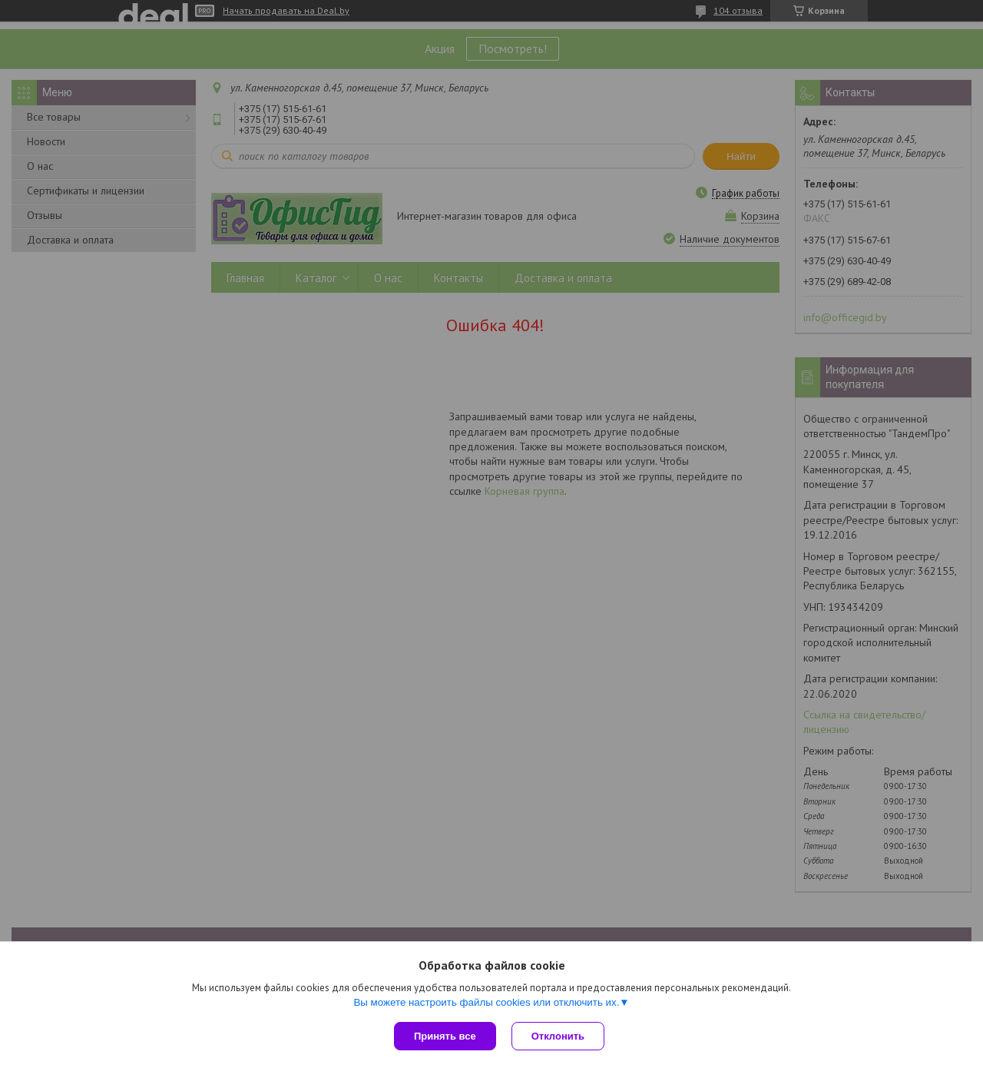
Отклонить (557, 1036)
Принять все (445, 1036)
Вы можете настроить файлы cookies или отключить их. (486, 1002)
